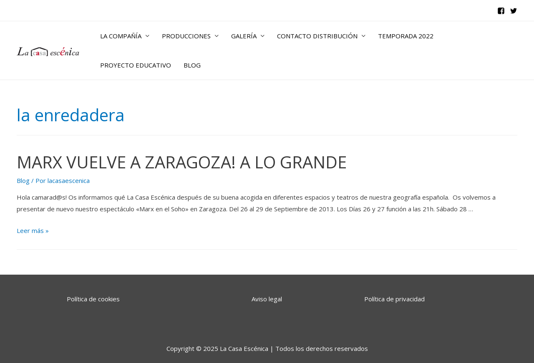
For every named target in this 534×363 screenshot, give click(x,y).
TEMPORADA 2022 (405, 36)
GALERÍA (244, 36)
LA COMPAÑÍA (120, 36)
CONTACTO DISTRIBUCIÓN (317, 36)
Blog (23, 180)
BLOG (192, 65)
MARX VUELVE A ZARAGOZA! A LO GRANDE (182, 161)
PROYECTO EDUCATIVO (135, 65)
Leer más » (33, 230)
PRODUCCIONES (186, 36)
